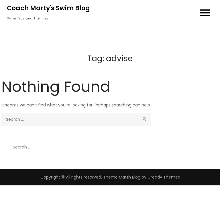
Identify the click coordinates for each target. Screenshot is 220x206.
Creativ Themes (164, 177)
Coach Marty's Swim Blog (48, 8)
